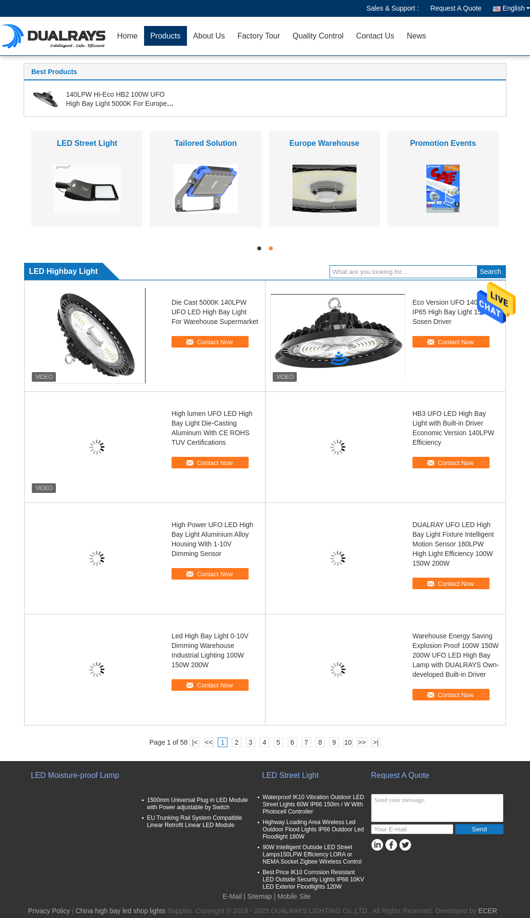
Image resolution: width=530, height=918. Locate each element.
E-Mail (232, 896)
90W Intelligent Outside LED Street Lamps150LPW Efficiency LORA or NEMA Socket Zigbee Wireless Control (312, 854)
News (416, 36)
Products (165, 36)
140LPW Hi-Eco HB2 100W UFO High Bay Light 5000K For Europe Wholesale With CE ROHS (116, 103)
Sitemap (259, 896)
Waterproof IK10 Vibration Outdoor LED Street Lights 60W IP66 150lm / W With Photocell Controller (313, 804)
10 (348, 742)
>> (362, 742)
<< (208, 742)
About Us (209, 36)
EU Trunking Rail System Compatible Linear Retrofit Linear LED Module (194, 821)
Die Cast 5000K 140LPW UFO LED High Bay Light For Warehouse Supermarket (215, 311)
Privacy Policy (49, 911)
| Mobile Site (292, 896)
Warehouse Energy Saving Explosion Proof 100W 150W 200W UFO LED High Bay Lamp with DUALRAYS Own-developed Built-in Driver (455, 655)
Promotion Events (443, 143)
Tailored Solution (205, 143)
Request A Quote (455, 8)
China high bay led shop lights (121, 911)
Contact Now (215, 342)
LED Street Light (87, 143)
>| (376, 742)
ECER (487, 911)
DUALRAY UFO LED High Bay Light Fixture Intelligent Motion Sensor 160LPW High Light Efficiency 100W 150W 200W (453, 544)
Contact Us (375, 36)
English (516, 8)
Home (127, 36)
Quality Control (318, 36)
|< (195, 742)
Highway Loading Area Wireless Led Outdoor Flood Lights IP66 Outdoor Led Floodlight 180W (313, 829)
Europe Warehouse (324, 143)
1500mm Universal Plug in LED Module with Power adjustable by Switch (197, 804)
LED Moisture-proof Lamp (75, 775)
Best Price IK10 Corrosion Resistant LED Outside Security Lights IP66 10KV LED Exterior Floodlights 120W (313, 879)
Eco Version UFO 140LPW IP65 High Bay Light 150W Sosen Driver (452, 311)
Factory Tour (259, 36)
